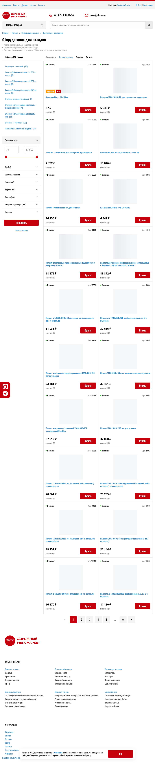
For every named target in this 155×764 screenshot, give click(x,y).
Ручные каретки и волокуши (65, 699)
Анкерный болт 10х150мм (57, 97)
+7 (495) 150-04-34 (64, 15)
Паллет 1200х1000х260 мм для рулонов (118, 428)
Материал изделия (21, 174)
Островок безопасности (63, 680)
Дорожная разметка (12, 669)
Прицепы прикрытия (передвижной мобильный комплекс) (76, 696)
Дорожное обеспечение (63, 669)
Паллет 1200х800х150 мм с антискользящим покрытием (120, 375)
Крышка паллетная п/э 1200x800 (115, 207)
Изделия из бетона (112, 706)
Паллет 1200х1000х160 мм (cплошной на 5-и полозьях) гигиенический (70, 540)
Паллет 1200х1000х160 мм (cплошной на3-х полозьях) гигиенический (70, 485)
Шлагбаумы (109, 677)
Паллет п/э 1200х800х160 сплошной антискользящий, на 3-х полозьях (70, 319)
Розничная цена (21, 140)
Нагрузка (21, 212)
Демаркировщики (61, 706)
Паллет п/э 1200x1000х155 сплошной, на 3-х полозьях (70, 594)
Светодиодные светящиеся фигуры (118, 696)
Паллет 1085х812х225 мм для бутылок (63, 207)
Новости (16, 5)
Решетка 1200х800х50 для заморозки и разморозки (69, 152)
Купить (87, 110)
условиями (58, 752)
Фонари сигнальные (112, 680)
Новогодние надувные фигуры (116, 699)
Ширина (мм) (21, 189)
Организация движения (113, 669)
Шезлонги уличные (112, 703)
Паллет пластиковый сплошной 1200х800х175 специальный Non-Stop (66, 430)
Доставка (24, 5)
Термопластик (10, 677)
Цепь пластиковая (111, 684)
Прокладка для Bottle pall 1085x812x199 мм (120, 152)
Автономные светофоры (13, 703)
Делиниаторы (110, 673)
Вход (138, 5)
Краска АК (8, 673)
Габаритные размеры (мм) (21, 204)
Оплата (33, 5)
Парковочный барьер (62, 677)
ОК (120, 754)
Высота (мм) (21, 197)
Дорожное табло (61, 673)
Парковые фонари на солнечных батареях (20, 699)
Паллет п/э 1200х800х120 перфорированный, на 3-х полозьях (124, 319)
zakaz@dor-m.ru (95, 15)
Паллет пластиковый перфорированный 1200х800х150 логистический (70, 375)
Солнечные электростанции (15, 706)
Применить (21, 223)
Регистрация (148, 5)
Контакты (41, 5)
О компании (6, 5)
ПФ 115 (7, 684)
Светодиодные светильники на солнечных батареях (24, 696)
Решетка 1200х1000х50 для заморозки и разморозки (124, 97)
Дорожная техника (61, 692)
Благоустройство (111, 692)
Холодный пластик (12, 680)
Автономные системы (13, 692)
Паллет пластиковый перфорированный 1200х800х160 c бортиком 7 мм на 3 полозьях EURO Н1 (125, 264)
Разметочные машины (63, 703)
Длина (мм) (21, 182)
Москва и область (124, 5)
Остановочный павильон (64, 684)
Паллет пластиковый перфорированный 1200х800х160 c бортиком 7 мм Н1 (70, 264)
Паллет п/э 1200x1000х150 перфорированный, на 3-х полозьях (124, 595)
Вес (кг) (21, 167)
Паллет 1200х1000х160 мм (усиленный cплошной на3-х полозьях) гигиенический (125, 485)
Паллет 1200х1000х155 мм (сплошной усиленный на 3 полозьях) (125, 540)
